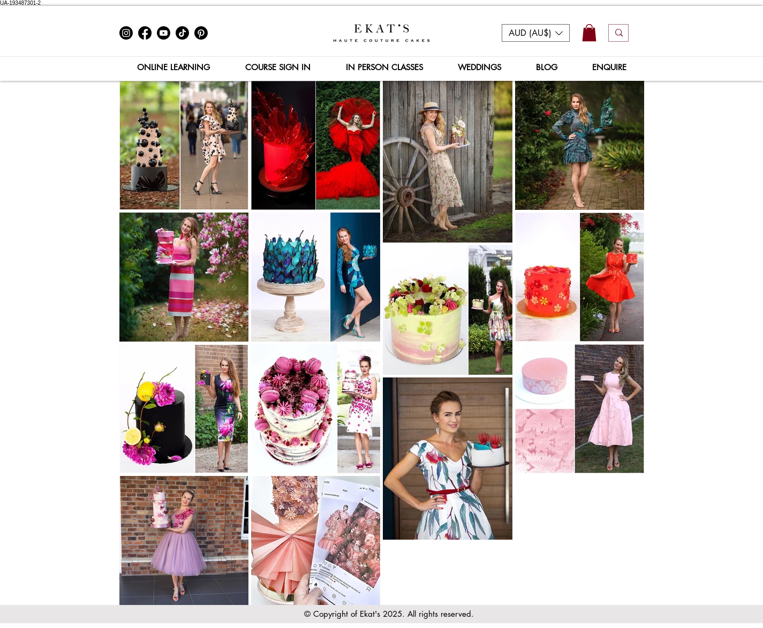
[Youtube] (163, 33)
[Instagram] (126, 33)
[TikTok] (182, 33)
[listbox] (536, 33)
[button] (536, 33)
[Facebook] (145, 33)
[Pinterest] (201, 33)
